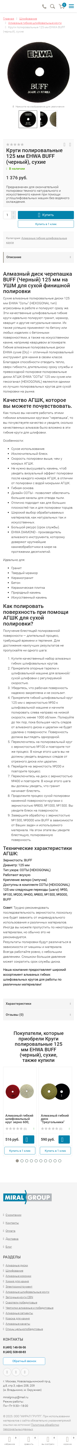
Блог (9, 1246)
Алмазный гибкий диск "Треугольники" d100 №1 (55, 1120)
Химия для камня (17, 1281)
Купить (48, 215)
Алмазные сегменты (19, 1313)
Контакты (12, 1222)
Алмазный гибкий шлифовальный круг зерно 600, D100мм (19, 1120)
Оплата (10, 1230)
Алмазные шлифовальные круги (27, 1291)
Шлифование (14, 1270)
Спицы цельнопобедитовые (24, 1329)
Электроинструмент (19, 1286)
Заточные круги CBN (19, 1297)
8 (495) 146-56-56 (14, 1347)
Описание (13, 257)
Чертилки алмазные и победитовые (29, 1307)
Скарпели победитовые (21, 1302)
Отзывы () (15, 1015)
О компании (13, 1214)
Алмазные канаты (18, 1323)
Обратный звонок (24, 1361)
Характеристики (18, 1004)
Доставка (12, 1238)
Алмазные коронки (18, 1276)
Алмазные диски (17, 1265)
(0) (16, 1128)
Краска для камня (18, 1318)
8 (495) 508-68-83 (14, 1352)
